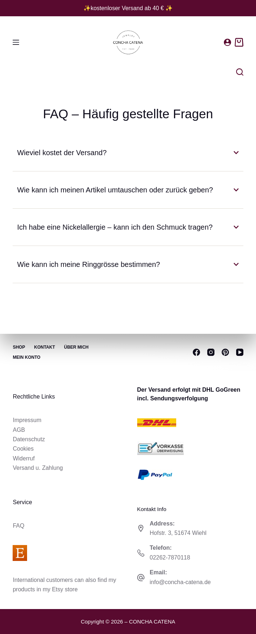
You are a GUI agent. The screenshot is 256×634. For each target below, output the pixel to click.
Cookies (23, 449)
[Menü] (16, 42)
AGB (19, 430)
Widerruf (23, 458)
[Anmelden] (227, 42)
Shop (19, 347)
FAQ (18, 526)
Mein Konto (26, 357)
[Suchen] (239, 72)
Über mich (76, 347)
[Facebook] (196, 352)
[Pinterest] (225, 352)
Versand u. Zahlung (38, 468)
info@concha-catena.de (180, 582)
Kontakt (44, 347)
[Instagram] (210, 352)
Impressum (27, 420)
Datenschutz (29, 439)
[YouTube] (239, 352)
